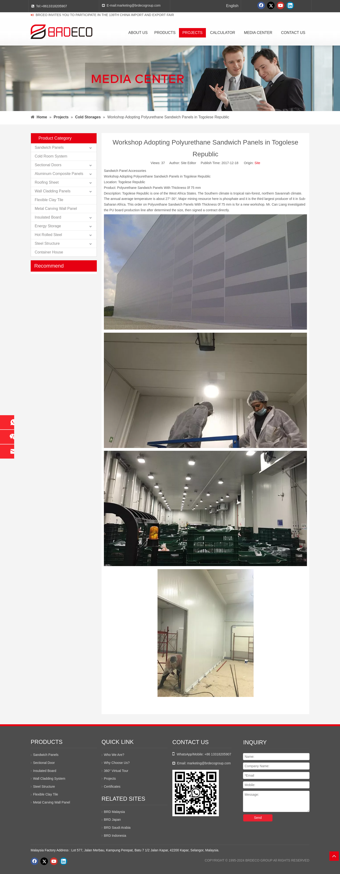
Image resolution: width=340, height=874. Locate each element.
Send (258, 818)
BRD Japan (112, 819)
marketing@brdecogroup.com (139, 5)
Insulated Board (48, 217)
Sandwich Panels (49, 147)
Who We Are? (114, 755)
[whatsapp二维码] (195, 793)
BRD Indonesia (115, 835)
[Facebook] (261, 5)
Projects (110, 778)
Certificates (112, 786)
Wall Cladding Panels (52, 191)
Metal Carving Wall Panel (56, 209)
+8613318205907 (54, 6)
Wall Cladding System (49, 778)
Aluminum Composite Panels (59, 174)
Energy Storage (48, 226)
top (334, 856)
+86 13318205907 (217, 754)
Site (257, 163)
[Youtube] (280, 5)
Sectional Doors (48, 165)
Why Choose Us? (117, 763)
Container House (49, 252)
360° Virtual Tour (116, 771)
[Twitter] (271, 5)
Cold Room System (51, 156)
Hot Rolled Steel (48, 235)
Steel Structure (47, 243)
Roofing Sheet (47, 182)
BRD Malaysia (114, 812)
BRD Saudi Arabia (117, 827)
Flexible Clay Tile (49, 200)
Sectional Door (44, 763)
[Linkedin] (290, 5)
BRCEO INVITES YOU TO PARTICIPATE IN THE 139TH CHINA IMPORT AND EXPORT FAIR (105, 15)
